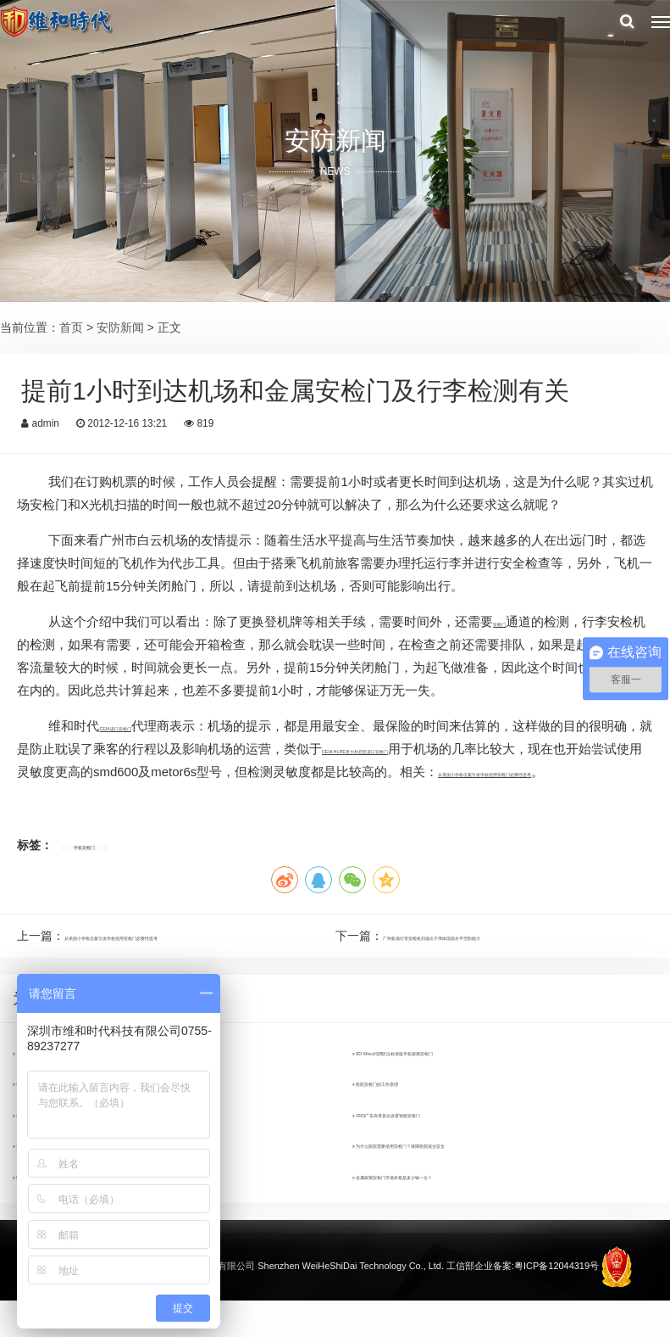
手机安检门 (103, 868)
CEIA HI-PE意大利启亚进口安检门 (482, 748)
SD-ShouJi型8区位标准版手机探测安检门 (466, 1092)
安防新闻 (120, 327)
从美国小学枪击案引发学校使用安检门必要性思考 (194, 958)
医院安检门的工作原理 (416, 1122)
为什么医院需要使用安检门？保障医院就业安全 (482, 1184)
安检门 (512, 621)
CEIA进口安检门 (145, 726)
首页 (71, 327)
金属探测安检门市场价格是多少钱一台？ (464, 1215)
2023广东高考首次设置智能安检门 (447, 1154)
